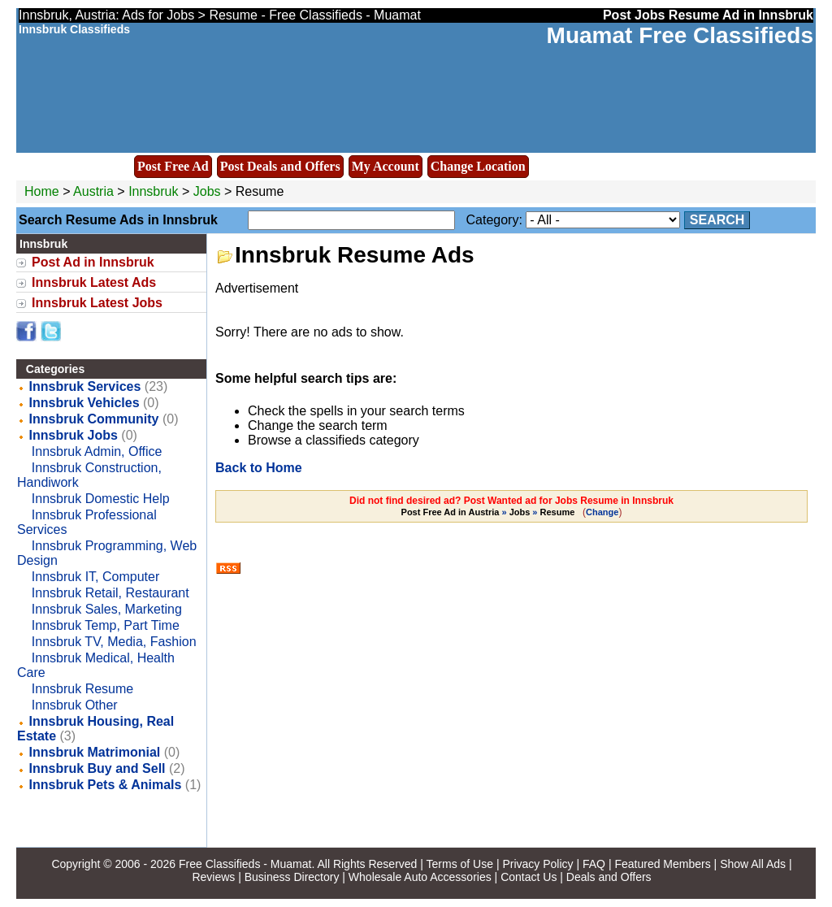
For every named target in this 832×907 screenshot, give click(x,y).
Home (41, 191)
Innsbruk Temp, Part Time (106, 625)
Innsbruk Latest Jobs (97, 303)
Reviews (213, 876)
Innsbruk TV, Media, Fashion (114, 642)
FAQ (594, 863)
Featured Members (662, 863)
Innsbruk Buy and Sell (97, 768)
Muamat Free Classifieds (680, 35)
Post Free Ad (173, 166)
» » (489, 512)
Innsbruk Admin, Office (97, 451)
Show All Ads (753, 863)
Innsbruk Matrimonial (95, 752)
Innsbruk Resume (82, 689)
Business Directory (292, 876)
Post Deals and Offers (280, 166)
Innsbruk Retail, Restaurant (110, 593)
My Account (385, 166)
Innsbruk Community (94, 419)
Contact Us (528, 876)
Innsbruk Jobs (73, 435)
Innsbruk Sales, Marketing (107, 609)
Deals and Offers (609, 876)
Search (717, 220)
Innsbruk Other (75, 705)
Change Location (478, 166)
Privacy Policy (537, 863)
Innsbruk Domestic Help (101, 499)
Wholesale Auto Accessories (420, 876)
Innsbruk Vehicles (84, 403)
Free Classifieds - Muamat (245, 863)
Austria (93, 191)
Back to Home (258, 468)
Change (602, 512)
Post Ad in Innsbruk (93, 262)
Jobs (207, 191)
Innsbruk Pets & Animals (105, 785)
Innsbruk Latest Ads (94, 282)
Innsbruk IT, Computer (95, 577)
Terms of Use (460, 863)
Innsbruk (155, 191)
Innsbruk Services (85, 386)
